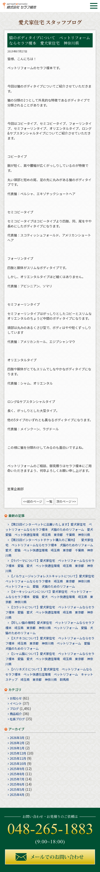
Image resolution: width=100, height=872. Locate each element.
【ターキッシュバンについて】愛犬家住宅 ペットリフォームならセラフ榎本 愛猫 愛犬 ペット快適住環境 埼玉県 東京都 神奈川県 (49, 596)
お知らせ (16, 698)
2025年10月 (18, 763)
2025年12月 (18, 753)
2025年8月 (17, 774)
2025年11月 (18, 758)
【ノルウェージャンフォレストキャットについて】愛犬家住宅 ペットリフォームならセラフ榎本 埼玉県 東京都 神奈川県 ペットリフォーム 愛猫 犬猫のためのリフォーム (51, 581)
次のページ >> (66, 501)
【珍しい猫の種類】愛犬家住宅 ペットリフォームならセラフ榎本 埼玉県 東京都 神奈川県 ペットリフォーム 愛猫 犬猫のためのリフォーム (49, 627)
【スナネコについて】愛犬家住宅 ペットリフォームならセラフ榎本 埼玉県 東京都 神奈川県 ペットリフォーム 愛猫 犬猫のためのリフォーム (49, 643)
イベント (16, 703)
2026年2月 (17, 743)
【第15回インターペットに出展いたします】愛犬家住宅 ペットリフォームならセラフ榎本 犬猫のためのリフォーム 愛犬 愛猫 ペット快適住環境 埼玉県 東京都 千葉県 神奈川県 (50, 529)
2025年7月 (17, 779)
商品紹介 (16, 714)
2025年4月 (17, 794)
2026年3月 (17, 738)
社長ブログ (17, 719)
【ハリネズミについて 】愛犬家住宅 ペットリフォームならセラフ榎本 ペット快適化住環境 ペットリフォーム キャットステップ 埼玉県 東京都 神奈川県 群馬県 (49, 674)
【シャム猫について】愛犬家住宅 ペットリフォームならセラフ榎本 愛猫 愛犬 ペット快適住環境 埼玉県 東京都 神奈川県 (49, 658)
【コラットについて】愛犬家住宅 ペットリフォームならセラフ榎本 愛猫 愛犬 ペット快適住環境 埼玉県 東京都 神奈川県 (49, 612)
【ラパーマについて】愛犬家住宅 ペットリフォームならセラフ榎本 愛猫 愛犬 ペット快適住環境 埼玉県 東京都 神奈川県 (49, 565)
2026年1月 (17, 748)
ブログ (14, 708)
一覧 (49, 501)
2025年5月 (17, 789)
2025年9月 (17, 769)
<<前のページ (32, 501)
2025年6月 (17, 784)
